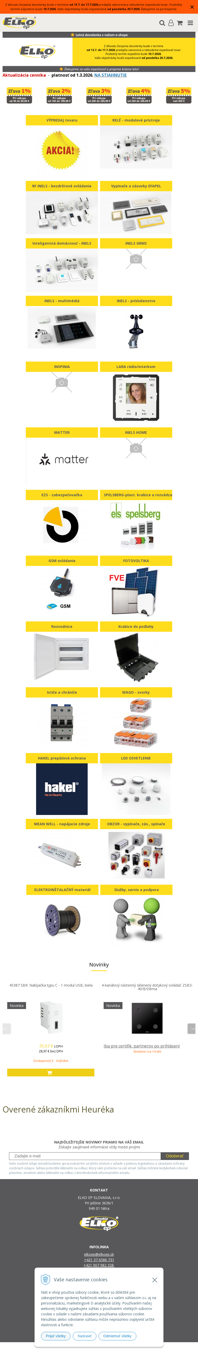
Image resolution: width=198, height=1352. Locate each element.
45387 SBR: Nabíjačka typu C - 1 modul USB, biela (51, 985)
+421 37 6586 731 (99, 1259)
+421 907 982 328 (99, 1265)
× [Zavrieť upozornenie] (192, 7)
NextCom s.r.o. (152, 1347)
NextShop (90, 1347)
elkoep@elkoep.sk (99, 1254)
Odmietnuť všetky (117, 1336)
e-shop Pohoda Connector (119, 1347)
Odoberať (175, 1156)
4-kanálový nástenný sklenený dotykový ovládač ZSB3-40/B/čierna (147, 987)
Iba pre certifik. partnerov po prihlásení (142, 1046)
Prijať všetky (56, 1336)
